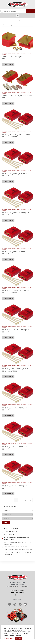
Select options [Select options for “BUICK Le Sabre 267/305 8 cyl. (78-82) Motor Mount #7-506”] (8, 298)
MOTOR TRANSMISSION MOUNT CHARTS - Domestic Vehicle (17, 53)
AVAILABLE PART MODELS (11, 532)
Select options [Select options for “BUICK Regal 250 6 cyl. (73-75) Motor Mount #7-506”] (8, 415)
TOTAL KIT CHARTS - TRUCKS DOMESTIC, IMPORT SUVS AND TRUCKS (17, 553)
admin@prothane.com (17, 595)
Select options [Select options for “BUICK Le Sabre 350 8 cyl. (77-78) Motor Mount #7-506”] (8, 337)
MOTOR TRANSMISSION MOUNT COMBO (15, 547)
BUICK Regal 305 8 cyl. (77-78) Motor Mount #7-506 (15, 487)
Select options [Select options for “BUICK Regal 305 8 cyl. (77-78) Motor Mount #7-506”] (8, 493)
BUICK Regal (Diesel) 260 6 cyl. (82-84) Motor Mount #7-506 (15, 370)
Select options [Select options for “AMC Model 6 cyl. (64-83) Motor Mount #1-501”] (8, 64)
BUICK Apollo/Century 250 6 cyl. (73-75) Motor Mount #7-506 (16, 136)
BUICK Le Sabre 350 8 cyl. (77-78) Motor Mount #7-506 (16, 331)
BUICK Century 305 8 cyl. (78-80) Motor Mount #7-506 (16, 214)
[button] (17, 15)
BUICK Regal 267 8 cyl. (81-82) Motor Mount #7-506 (15, 448)
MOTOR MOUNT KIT (9, 534)
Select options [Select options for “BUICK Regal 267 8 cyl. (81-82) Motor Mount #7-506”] (8, 454)
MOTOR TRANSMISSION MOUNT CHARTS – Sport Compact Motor (17, 543)
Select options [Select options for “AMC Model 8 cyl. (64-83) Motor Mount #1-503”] (8, 103)
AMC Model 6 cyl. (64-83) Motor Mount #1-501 (17, 58)
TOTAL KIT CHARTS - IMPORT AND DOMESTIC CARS (18, 550)
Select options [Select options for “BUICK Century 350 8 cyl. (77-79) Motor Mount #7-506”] (8, 259)
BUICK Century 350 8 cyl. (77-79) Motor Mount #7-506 (16, 253)
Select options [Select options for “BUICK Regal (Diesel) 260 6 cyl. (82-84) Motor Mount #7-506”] (8, 376)
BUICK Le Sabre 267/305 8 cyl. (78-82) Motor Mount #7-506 (15, 292)
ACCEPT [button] (18, 638)
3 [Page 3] (25, 500)
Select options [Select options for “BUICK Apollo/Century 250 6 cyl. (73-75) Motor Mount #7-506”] (8, 142)
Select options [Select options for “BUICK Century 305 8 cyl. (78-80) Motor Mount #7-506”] (8, 220)
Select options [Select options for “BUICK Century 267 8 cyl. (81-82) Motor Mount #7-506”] (8, 181)
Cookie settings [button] (9, 638)
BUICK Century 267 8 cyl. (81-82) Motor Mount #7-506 (16, 175)
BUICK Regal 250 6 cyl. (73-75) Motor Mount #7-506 (15, 409)
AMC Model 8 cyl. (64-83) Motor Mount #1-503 (17, 97)
